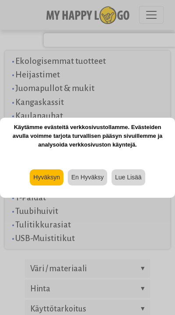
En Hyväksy (87, 177)
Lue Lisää (128, 177)
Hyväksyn (46, 177)
